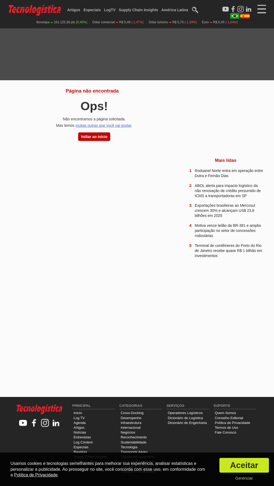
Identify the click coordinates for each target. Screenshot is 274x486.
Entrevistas (82, 437)
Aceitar (244, 465)
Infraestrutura (131, 423)
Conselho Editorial (229, 418)
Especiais (92, 10)
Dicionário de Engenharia (187, 423)
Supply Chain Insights (138, 10)
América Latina (174, 10)
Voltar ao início (94, 137)
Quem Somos (225, 413)
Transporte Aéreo (134, 452)
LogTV (110, 10)
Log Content (83, 442)
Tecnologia (129, 447)
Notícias (80, 432)
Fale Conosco (225, 432)
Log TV (79, 418)
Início (78, 413)
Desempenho (131, 418)
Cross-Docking (132, 413)
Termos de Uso (226, 428)
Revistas (80, 452)
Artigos (73, 10)
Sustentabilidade (133, 442)
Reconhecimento (134, 437)
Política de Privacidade (232, 423)
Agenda (80, 423)
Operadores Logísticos (185, 413)
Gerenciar (244, 478)
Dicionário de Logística (185, 418)
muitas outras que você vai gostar (103, 125)
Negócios (128, 432)
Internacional (130, 428)
